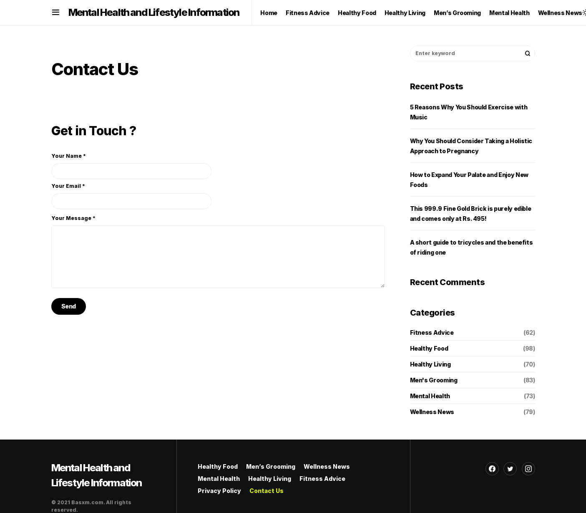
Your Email (131, 196)
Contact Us (266, 490)
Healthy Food (429, 348)
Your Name (131, 166)
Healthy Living (430, 364)
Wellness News (432, 411)
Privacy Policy (219, 490)
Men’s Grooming (270, 466)
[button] (55, 13)
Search (528, 53)
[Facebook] (492, 468)
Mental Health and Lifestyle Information (153, 12)
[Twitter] (510, 468)
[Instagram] (528, 468)
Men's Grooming (434, 380)
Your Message (73, 218)
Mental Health (430, 395)
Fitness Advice (432, 332)
